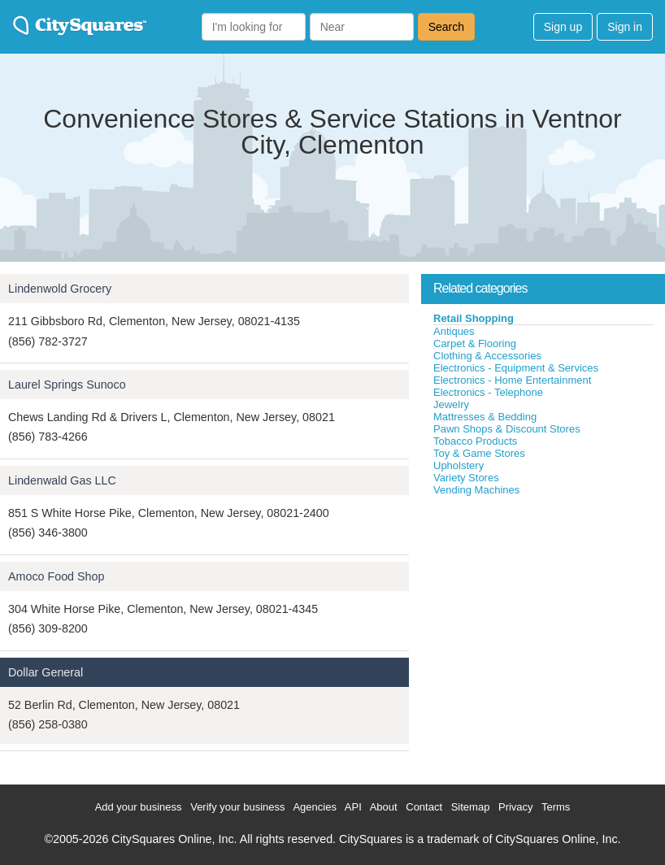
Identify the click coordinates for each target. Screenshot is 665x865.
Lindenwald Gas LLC (62, 480)
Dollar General (45, 672)
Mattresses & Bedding (485, 417)
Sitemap (470, 807)
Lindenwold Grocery (59, 288)
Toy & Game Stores (479, 453)
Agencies (314, 807)
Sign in (624, 26)
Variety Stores (466, 478)
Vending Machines (476, 490)
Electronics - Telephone (488, 392)
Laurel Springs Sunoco (67, 384)
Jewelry (451, 404)
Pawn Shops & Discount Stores (506, 429)
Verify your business (237, 807)
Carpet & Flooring (474, 343)
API (353, 807)
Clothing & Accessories (487, 356)
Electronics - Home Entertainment (512, 380)
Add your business (138, 807)
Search (446, 26)
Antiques (454, 331)
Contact (424, 807)
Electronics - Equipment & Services (515, 368)
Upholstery (458, 465)
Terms (555, 807)
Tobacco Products (475, 441)
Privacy (515, 807)
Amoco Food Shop (56, 576)
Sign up (563, 26)
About (384, 807)
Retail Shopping (473, 318)
